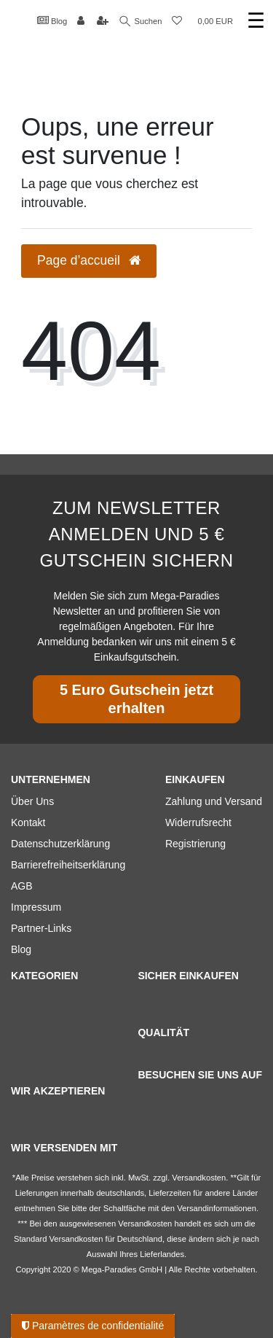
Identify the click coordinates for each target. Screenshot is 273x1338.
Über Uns (32, 801)
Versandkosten (76, 1238)
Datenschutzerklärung (60, 843)
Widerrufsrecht (198, 822)
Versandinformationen (216, 1208)
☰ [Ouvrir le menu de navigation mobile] (256, 20)
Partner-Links (41, 928)
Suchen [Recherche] (141, 21)
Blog (52, 20)
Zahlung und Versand (213, 801)
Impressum (36, 907)
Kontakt (28, 822)
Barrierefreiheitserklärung (68, 865)
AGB (22, 886)
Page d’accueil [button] (89, 260)
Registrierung (195, 843)
